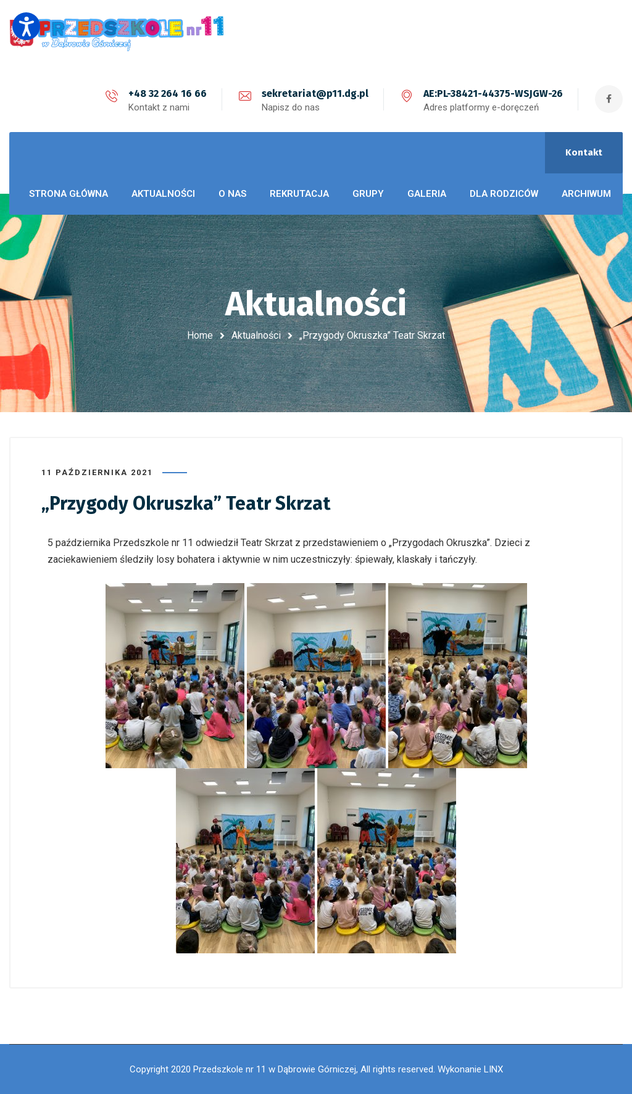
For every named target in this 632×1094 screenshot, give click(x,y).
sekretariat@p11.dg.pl (315, 93)
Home (200, 335)
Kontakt (583, 152)
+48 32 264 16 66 (167, 93)
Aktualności (256, 335)
